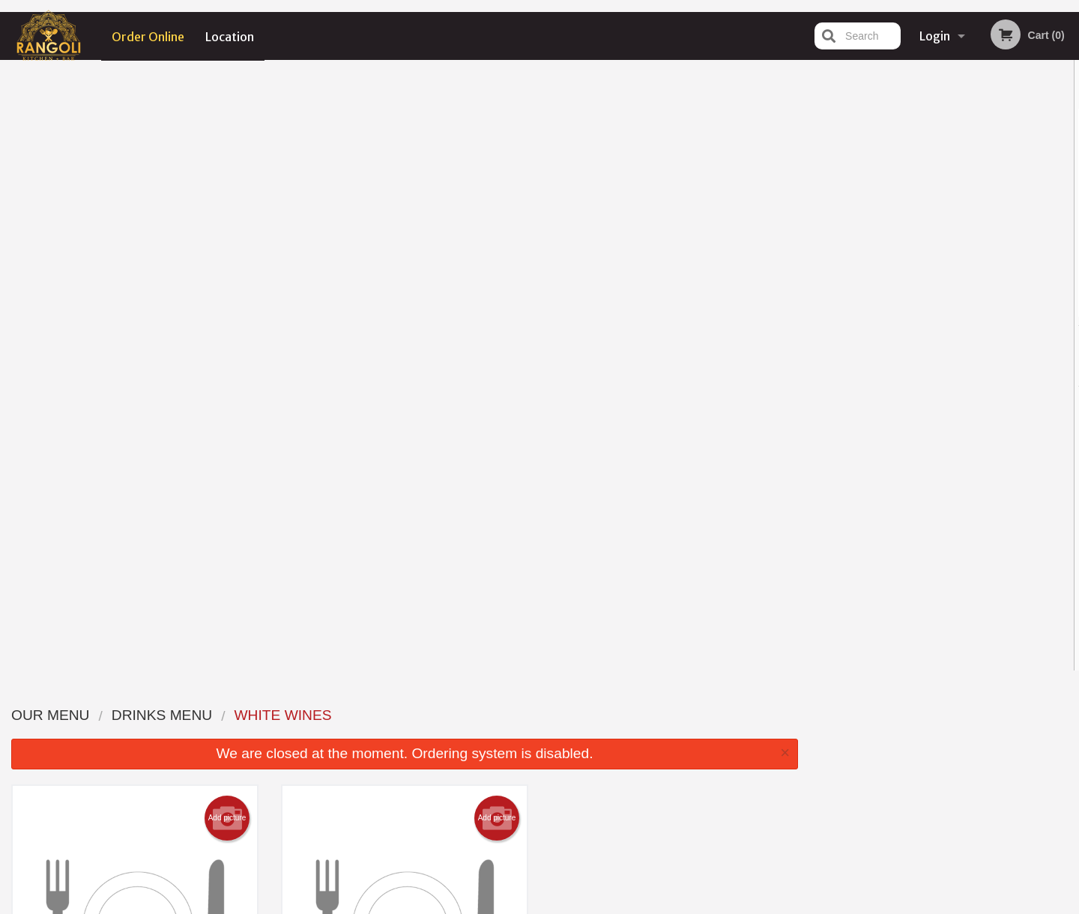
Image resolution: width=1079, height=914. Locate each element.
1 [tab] (888, 309)
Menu (501, 714)
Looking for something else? (405, 616)
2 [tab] (911, 309)
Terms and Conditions (659, 733)
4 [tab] (956, 309)
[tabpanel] (944, 212)
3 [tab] (933, 309)
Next (1067, 212)
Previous (821, 212)
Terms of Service (564, 904)
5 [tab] (978, 309)
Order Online (148, 35)
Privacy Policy (643, 751)
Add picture (227, 207)
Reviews (631, 714)
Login (934, 35)
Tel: (783, 751)
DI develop (562, 864)
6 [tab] (1001, 309)
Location (230, 35)
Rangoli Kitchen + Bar (248, 695)
